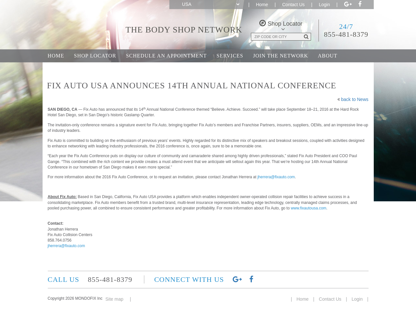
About (327, 55)
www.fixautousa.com (308, 208)
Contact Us (293, 4)
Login (324, 4)
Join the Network (280, 55)
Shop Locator (95, 55)
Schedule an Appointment (166, 55)
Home (262, 4)
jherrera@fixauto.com (276, 177)
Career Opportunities (82, 68)
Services (229, 55)
